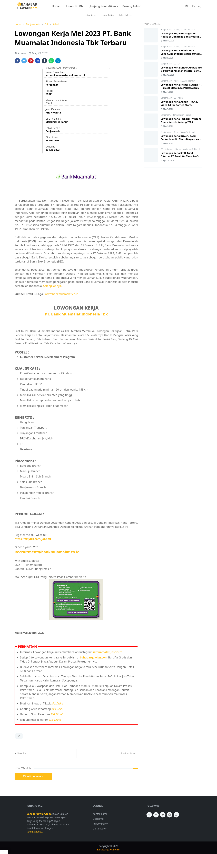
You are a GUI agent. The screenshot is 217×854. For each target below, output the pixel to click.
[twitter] (162, 814)
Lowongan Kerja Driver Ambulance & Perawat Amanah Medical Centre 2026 (181, 71)
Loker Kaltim (108, 15)
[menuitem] (55, 6)
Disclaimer (98, 818)
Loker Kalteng (125, 15)
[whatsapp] (176, 814)
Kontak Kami (100, 813)
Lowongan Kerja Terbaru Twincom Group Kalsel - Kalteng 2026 (181, 120)
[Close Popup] (4, 852)
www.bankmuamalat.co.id (61, 294)
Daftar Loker (100, 828)
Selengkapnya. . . (54, 286)
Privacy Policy (100, 823)
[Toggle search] (199, 6)
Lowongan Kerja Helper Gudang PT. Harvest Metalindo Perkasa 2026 (181, 86)
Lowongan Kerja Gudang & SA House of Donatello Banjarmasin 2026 (180, 36)
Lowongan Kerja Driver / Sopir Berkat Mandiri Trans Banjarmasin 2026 (181, 139)
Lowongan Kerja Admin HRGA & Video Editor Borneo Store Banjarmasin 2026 (179, 105)
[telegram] (149, 814)
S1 (19, 736)
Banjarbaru (166, 114)
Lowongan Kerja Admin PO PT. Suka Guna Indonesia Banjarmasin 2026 (181, 54)
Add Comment (33, 776)
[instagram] (186, 6)
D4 (179, 63)
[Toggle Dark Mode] (193, 6)
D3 (175, 63)
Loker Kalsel (90, 15)
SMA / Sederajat (188, 29)
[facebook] (181, 6)
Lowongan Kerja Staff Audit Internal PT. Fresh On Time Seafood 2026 (181, 156)
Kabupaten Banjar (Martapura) (179, 149)
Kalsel (177, 29)
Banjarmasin (167, 29)
